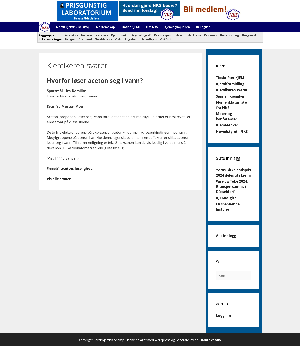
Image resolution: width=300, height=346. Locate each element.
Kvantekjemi (163, 35)
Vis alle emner (59, 179)
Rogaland (131, 39)
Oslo (118, 39)
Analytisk (71, 35)
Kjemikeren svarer (231, 90)
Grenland (85, 39)
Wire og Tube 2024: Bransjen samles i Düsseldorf (232, 186)
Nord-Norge (103, 39)
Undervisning (229, 35)
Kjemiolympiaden (177, 27)
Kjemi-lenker (227, 125)
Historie (87, 35)
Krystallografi (141, 35)
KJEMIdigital (227, 198)
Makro (179, 35)
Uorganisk (249, 35)
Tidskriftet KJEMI (231, 77)
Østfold (165, 39)
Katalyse (102, 35)
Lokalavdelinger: (50, 39)
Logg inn (223, 315)
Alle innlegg (226, 235)
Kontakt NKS (211, 340)
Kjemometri (119, 35)
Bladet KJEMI (130, 27)
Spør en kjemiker (230, 96)
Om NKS (152, 27)
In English (203, 27)
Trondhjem (149, 39)
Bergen (70, 39)
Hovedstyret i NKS (232, 131)
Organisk (210, 35)
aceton (67, 168)
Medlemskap (105, 27)
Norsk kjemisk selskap (73, 27)
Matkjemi (194, 35)
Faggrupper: (48, 35)
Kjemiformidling (230, 84)
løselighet (83, 168)
